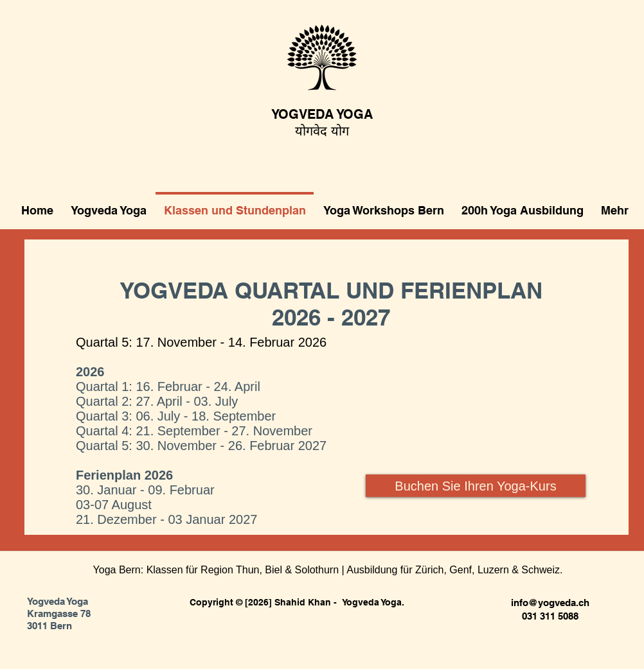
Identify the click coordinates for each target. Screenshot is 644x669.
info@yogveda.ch (550, 602)
